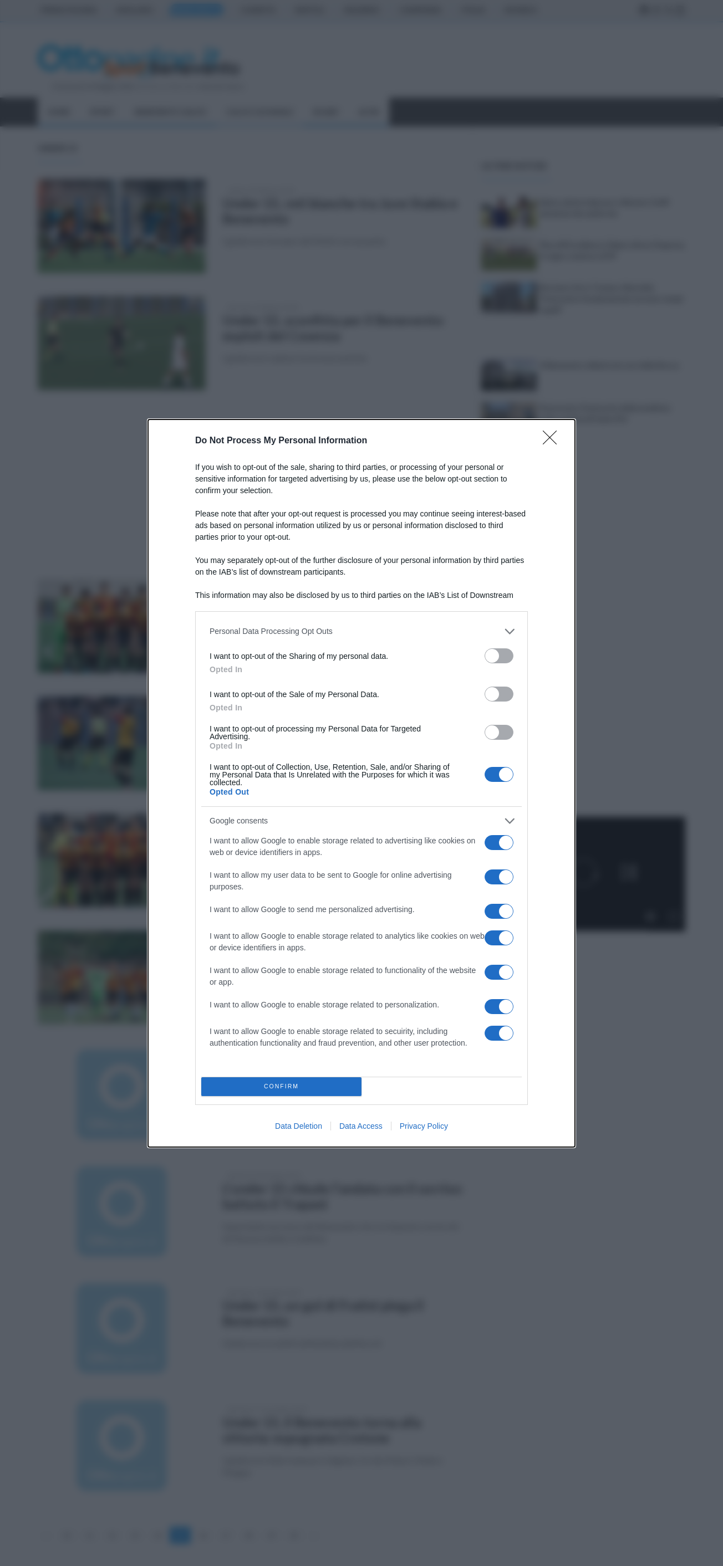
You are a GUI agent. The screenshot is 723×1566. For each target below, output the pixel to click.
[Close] (553, 441)
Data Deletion (298, 1126)
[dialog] (361, 783)
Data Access (361, 1126)
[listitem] (361, 631)
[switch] (499, 655)
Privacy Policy (424, 1126)
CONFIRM (281, 1086)
